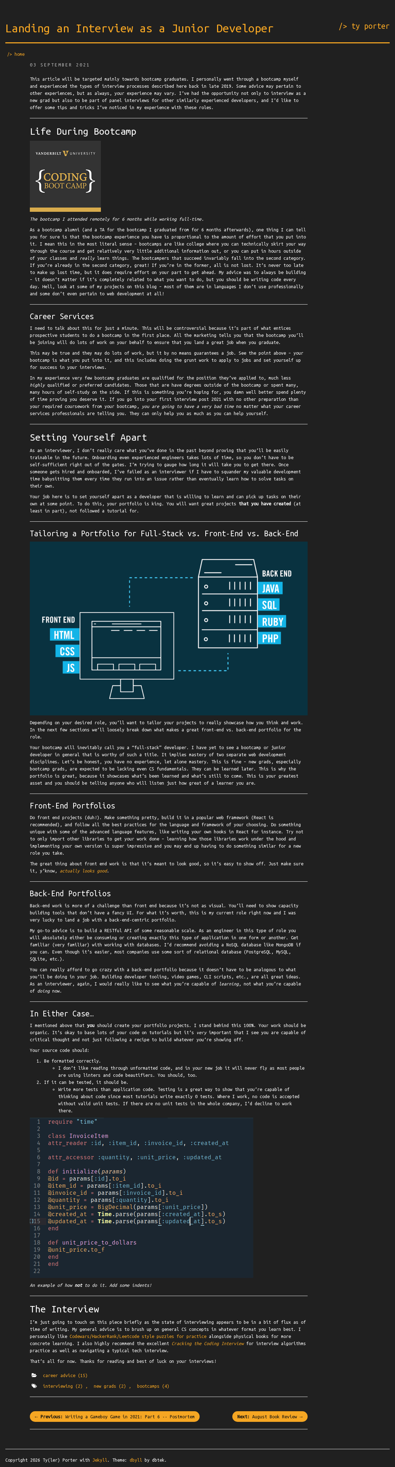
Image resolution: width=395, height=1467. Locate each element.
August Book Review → (269, 1416)
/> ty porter (364, 26)
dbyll (136, 1459)
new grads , (112, 1385)
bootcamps (153, 1385)
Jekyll (99, 1459)
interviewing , (65, 1385)
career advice (65, 1375)
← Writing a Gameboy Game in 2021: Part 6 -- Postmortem (114, 1416)
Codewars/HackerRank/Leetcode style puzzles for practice (138, 1336)
